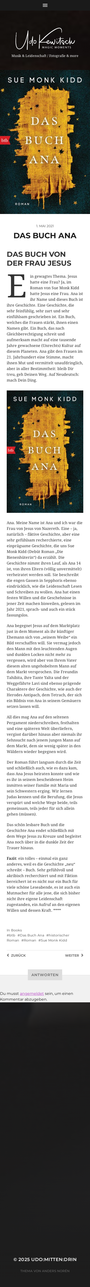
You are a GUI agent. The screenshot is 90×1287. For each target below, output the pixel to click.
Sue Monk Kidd (54, 940)
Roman (30, 940)
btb (12, 935)
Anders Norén (56, 1271)
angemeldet (32, 993)
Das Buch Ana (32, 935)
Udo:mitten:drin (54, 1259)
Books (16, 930)
